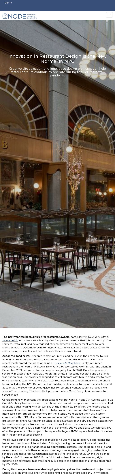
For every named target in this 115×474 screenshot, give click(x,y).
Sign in (8, 3)
